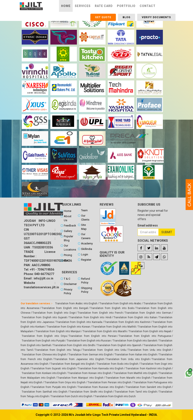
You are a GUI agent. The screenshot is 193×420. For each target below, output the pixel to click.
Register (86, 259)
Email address (148, 225)
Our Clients (85, 217)
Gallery (68, 231)
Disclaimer (70, 284)
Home (66, 6)
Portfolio (126, 6)
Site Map (84, 226)
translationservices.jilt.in (41, 287)
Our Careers (85, 236)
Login (84, 254)
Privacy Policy (68, 291)
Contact (147, 6)
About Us (67, 218)
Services (82, 6)
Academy (87, 243)
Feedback (70, 225)
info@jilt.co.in (43, 278)
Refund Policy (85, 280)
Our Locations (70, 247)
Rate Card (104, 6)
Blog (126, 17)
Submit (166, 232)
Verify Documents (156, 17)
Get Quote (103, 17)
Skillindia (86, 249)
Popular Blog (68, 238)
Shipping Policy (86, 290)
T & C (67, 278)
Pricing (68, 255)
